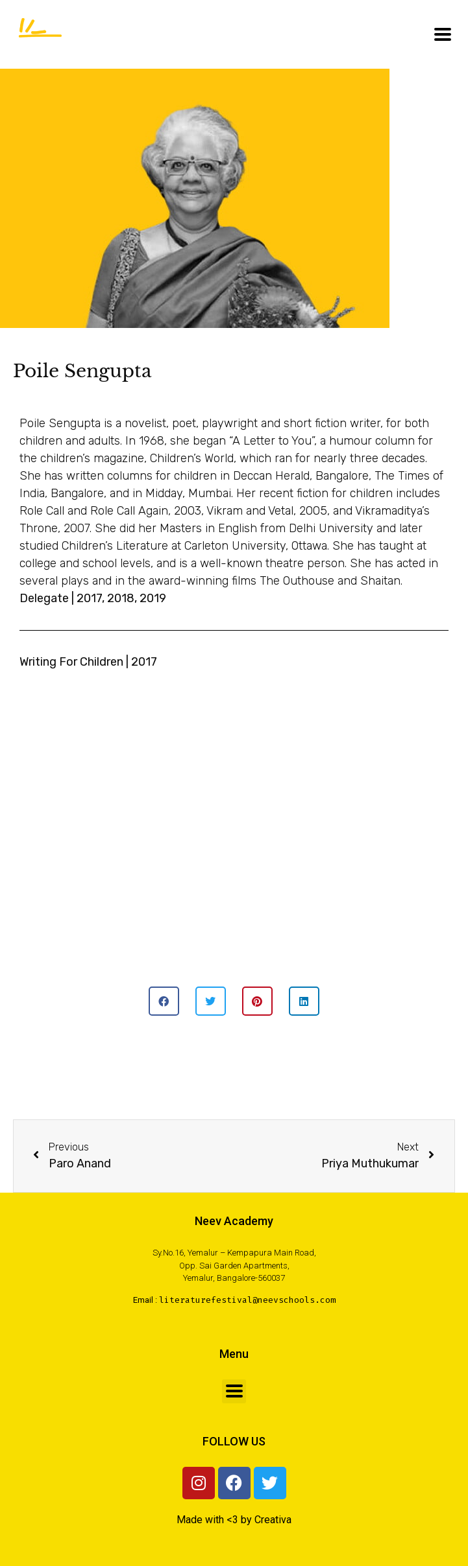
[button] (164, 1001)
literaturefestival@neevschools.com (247, 1300)
